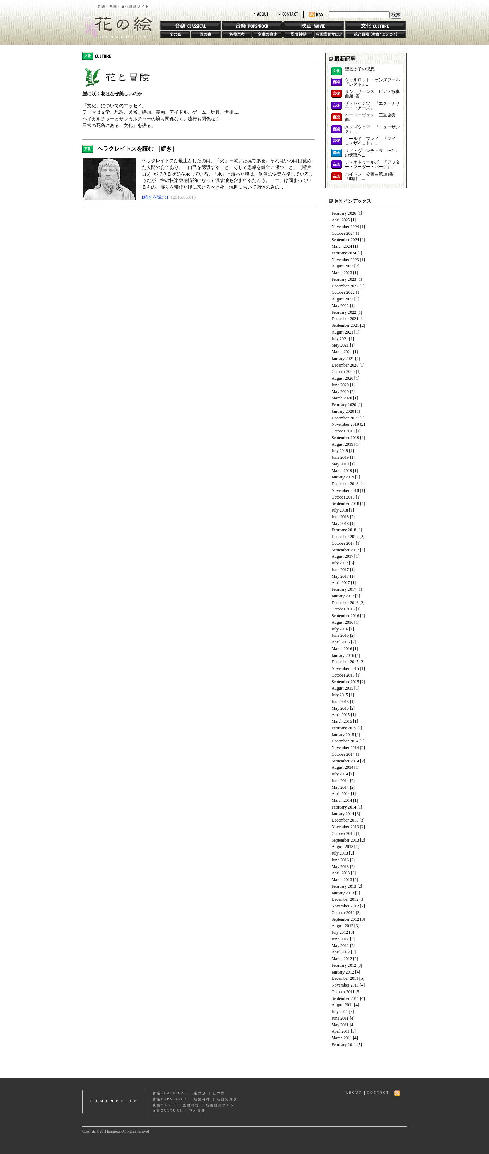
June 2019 (340, 457)
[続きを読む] (155, 197)
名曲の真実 (267, 34)
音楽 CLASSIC (190, 25)
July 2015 (340, 694)
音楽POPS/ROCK (170, 1099)
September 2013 (345, 840)
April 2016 (341, 642)
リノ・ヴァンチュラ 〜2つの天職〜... (371, 153)
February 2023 (344, 279)
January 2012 (343, 972)
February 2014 (344, 807)
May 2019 (340, 464)
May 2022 (340, 305)
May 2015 (340, 708)
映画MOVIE (165, 1105)
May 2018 (340, 523)
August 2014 (342, 767)
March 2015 (342, 721)
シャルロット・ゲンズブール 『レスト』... (372, 82)
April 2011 (341, 1031)
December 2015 (345, 661)
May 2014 (340, 787)
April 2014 (341, 793)
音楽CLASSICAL (170, 1093)
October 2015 (343, 675)
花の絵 (114, 19)
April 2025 (341, 219)
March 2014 (342, 800)
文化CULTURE (167, 1110)
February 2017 (344, 589)
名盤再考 (237, 34)
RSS (316, 14)
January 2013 (343, 892)
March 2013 (342, 879)
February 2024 (344, 253)
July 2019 (340, 450)
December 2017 (345, 536)
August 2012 (342, 925)
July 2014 (340, 774)
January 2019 (343, 477)
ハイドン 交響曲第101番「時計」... (369, 176)
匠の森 (206, 34)
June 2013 (340, 859)
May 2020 (340, 391)
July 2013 (340, 853)
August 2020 (342, 378)
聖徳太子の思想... (361, 69)
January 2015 (343, 734)
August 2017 (342, 556)
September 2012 (345, 919)
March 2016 (342, 648)
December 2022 (345, 286)
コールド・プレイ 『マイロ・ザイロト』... (370, 141)
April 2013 (341, 872)
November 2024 (345, 226)
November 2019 (345, 424)
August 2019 (342, 444)
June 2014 (340, 780)
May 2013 (340, 866)
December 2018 (345, 483)
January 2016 (343, 655)
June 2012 (340, 939)
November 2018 (345, 490)
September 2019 (345, 437)
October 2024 (343, 233)
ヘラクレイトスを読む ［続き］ (137, 149)
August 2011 (342, 1004)
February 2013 (344, 886)
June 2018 (340, 516)
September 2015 (345, 681)
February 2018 (344, 529)
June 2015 (340, 701)
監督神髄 (298, 34)
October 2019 (343, 431)
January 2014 (343, 813)
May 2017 (340, 576)
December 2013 (345, 820)
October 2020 (343, 371)
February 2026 (344, 213)
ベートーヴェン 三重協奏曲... (370, 117)
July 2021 (340, 338)
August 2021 (342, 332)
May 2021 (340, 345)
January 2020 (343, 411)
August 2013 (342, 846)
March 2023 (342, 272)
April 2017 (341, 582)
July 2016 (340, 629)
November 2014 (345, 747)
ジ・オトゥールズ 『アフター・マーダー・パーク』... (372, 164)
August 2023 (342, 266)
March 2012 (342, 958)
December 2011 (345, 978)
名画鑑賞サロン (329, 34)
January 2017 (343, 596)
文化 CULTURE (375, 25)
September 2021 (345, 325)
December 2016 (345, 602)
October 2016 (343, 609)
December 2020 (345, 365)
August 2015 (342, 688)
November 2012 (345, 905)
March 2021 (342, 351)
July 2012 (340, 932)
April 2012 (341, 952)
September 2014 (345, 761)
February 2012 (344, 965)
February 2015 (344, 727)
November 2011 (345, 985)
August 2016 (342, 622)
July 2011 (340, 1011)
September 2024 (345, 239)
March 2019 (342, 470)
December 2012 (345, 899)
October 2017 (343, 543)
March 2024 (342, 246)
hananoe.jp (113, 1101)
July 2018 (340, 510)
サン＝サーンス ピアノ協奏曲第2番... (372, 94)
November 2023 (345, 259)
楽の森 (175, 34)
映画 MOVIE (313, 25)
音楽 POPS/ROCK (252, 25)
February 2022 (344, 312)
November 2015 (345, 668)
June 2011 (340, 1018)
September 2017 (345, 549)
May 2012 (340, 945)
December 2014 (345, 740)
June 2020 (340, 384)
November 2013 (345, 826)
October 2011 (343, 991)
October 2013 (343, 833)
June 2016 (340, 635)
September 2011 (345, 998)
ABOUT (261, 14)
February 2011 (344, 1044)
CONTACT (288, 14)
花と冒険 (375, 34)
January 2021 (343, 358)
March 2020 (342, 397)
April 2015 (341, 714)
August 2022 (342, 299)
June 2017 (340, 569)
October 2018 (343, 497)
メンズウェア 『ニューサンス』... (372, 129)
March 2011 (342, 1037)
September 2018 (345, 503)
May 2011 (340, 1024)
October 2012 (343, 912)
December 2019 (345, 418)
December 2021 (345, 318)
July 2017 (340, 562)
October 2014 (343, 754)
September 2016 (345, 615)
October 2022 (343, 292)
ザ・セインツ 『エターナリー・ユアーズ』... (372, 105)
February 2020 (344, 404)
